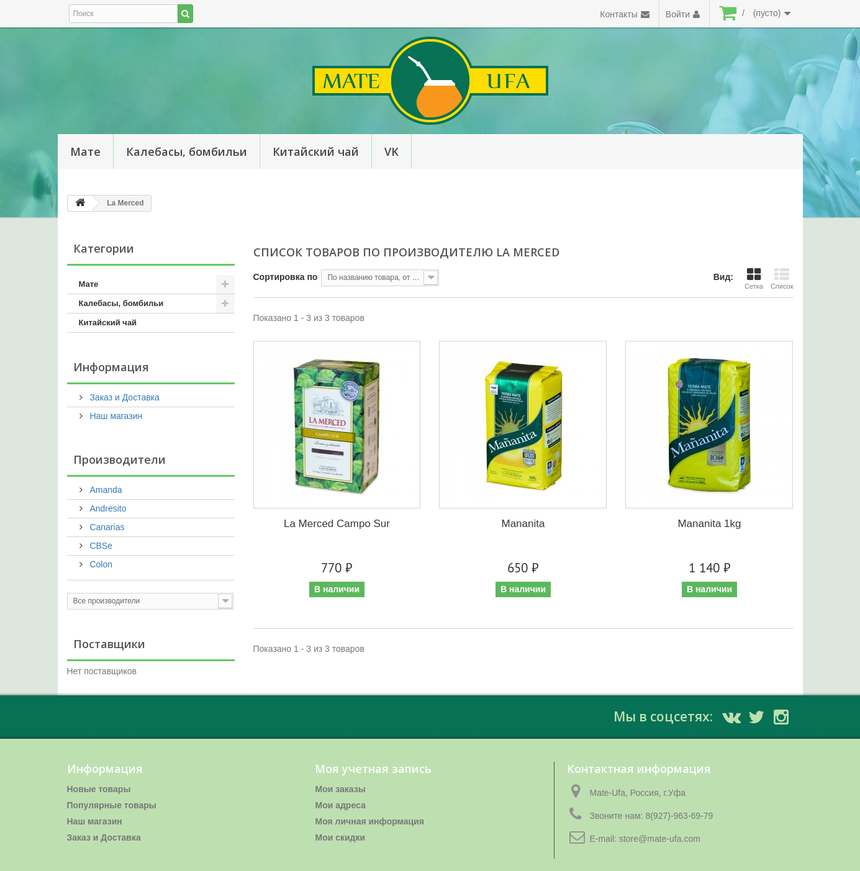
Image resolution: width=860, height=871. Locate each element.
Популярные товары (111, 805)
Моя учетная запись (373, 768)
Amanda (105, 490)
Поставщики (109, 643)
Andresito (107, 508)
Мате (85, 151)
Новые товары (99, 789)
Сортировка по (285, 277)
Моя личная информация (369, 821)
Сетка (754, 278)
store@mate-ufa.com (659, 839)
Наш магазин (115, 416)
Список (782, 278)
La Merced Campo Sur (337, 524)
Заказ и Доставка (124, 397)
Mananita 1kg (709, 524)
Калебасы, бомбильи (186, 151)
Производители (119, 459)
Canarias (106, 527)
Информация (111, 366)
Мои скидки (340, 837)
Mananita (523, 524)
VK (391, 151)
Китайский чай (316, 151)
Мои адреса (340, 805)
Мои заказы (340, 789)
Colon (100, 564)
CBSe (100, 546)
